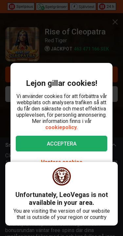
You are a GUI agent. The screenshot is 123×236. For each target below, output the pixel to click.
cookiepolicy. (61, 127)
